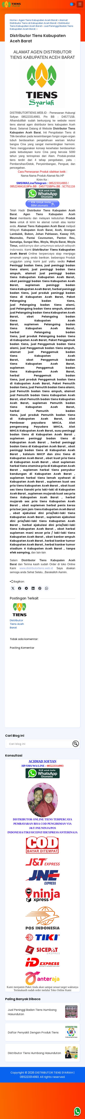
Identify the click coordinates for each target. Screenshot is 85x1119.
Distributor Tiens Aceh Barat (17, 660)
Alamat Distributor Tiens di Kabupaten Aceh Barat (39, 22)
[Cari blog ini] (39, 780)
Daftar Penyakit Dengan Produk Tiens (33, 1069)
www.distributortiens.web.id (36, 604)
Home (13, 20)
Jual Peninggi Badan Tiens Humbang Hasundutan (32, 1048)
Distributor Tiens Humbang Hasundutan (34, 1090)
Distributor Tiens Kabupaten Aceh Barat (40, 25)
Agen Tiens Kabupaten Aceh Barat (38, 20)
